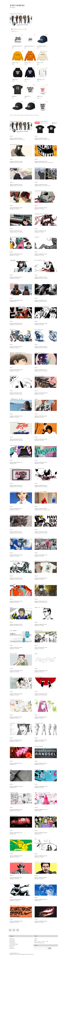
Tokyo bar (12, 654)
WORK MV (37, 145)
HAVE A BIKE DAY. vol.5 (40, 168)
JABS (11, 677)
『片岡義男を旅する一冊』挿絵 (16, 307)
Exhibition (22, 23)
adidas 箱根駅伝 (13, 539)
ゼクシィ (36, 608)
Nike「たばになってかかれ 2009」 (41, 845)
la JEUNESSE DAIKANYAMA (16, 608)
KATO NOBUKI (17, 5)
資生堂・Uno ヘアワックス (40, 515)
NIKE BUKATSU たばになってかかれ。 (18, 814)
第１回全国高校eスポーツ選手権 (16, 446)
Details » (11, 44)
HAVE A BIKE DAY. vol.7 (15, 52)
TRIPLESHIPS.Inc (31, 858)
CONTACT (15, 23)
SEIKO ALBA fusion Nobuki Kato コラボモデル (19, 353)
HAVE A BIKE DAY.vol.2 (39, 377)
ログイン (19, 857)
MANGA (31, 23)
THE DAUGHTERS (38, 585)
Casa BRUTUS (37, 677)
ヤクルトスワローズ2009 (15, 792)
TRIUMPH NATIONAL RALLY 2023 (42, 122)
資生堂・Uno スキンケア (40, 492)
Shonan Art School (13, 562)
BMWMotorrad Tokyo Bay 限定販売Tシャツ (43, 469)
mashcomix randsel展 (39, 654)
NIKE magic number (14, 724)
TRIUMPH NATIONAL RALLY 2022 (42, 215)
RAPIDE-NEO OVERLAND (15, 377)
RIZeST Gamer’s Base (39, 446)
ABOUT (11, 23)
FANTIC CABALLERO (39, 284)
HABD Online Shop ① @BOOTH (41, 29)
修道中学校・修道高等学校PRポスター (18, 261)
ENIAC (36, 191)
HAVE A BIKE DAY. (38, 423)
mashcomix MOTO (13, 284)
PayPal (36, 562)
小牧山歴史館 (12, 168)
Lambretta (36, 330)
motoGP (11, 515)
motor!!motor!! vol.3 (38, 539)
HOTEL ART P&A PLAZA (40, 792)
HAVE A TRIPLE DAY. (39, 238)
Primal (36, 724)
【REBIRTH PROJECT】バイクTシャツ (18, 469)
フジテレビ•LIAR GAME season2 (16, 770)
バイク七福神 (12, 492)
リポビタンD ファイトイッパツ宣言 (17, 631)
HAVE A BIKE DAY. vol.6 (15, 76)
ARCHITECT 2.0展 (13, 701)
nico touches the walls (39, 631)
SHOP (35, 23)
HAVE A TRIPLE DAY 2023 (15, 122)
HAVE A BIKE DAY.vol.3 (15, 330)
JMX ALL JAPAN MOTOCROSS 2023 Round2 (19, 145)
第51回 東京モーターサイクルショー (17, 99)
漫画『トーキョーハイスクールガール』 (43, 701)
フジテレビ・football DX (40, 770)
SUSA (11, 585)
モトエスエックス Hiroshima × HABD (17, 215)
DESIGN (18, 23)
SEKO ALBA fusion (38, 353)
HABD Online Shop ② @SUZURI (16, 13)
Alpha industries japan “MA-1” (40, 99)
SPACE (37, 23)
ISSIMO (36, 307)
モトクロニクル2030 (14, 423)
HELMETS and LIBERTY (40, 52)
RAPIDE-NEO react (13, 191)
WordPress (15, 858)
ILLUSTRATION (27, 23)
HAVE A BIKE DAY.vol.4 (39, 261)
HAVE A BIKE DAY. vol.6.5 (40, 76)
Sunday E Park (12, 238)
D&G (36, 747)
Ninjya (35, 844)
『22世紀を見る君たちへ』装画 (16, 400)
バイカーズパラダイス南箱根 (41, 400)
